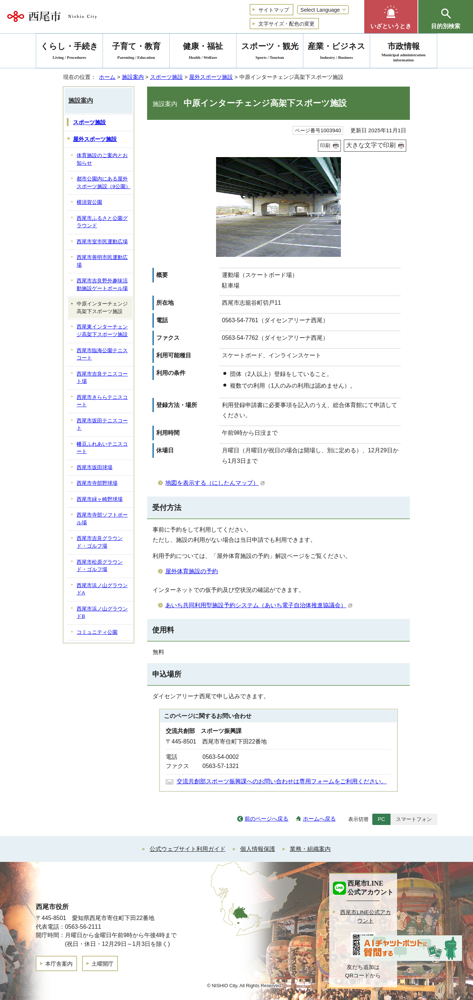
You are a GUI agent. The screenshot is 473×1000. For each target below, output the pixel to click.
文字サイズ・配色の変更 (286, 24)
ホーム (107, 77)
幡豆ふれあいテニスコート (102, 448)
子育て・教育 (136, 52)
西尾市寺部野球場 (97, 483)
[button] (391, 16)
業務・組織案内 (310, 849)
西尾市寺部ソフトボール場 (102, 518)
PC (381, 819)
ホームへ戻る (319, 818)
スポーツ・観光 (269, 52)
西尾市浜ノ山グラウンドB (102, 612)
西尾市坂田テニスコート (102, 424)
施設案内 (133, 77)
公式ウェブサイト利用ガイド (188, 849)
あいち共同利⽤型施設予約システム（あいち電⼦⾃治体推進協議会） (259, 605)
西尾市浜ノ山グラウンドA (102, 589)
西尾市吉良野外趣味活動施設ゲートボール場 (102, 284)
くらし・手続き (69, 52)
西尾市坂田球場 (94, 467)
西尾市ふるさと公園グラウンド (102, 222)
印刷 (325, 145)
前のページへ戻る (266, 818)
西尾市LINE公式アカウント (365, 916)
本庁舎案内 (59, 964)
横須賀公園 (89, 202)
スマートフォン (414, 819)
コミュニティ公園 (97, 632)
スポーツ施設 (166, 77)
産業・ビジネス (336, 52)
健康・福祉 (202, 52)
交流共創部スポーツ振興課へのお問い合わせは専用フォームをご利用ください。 (282, 781)
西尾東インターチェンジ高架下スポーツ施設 (102, 330)
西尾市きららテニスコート (102, 401)
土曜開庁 (103, 964)
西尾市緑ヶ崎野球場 (100, 499)
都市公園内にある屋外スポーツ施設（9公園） (104, 182)
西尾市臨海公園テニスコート (102, 354)
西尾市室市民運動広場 (102, 241)
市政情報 (403, 52)
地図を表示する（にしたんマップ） (215, 483)
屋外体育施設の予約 (191, 571)
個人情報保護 (257, 849)
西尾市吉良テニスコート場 (102, 377)
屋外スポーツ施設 (211, 77)
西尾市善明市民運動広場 (102, 261)
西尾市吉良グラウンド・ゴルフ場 (100, 542)
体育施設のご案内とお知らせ (102, 159)
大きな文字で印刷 (371, 145)
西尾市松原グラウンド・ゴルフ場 (100, 566)
